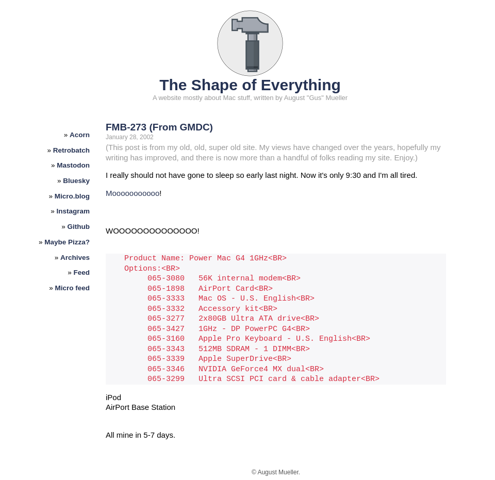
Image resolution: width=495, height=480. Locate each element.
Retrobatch (71, 150)
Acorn (80, 135)
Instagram (73, 211)
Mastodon (73, 165)
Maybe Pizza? (67, 242)
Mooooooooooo (132, 193)
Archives (75, 257)
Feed (82, 272)
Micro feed (72, 288)
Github (79, 226)
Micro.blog (72, 196)
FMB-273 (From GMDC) (159, 127)
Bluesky (76, 181)
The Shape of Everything (250, 84)
